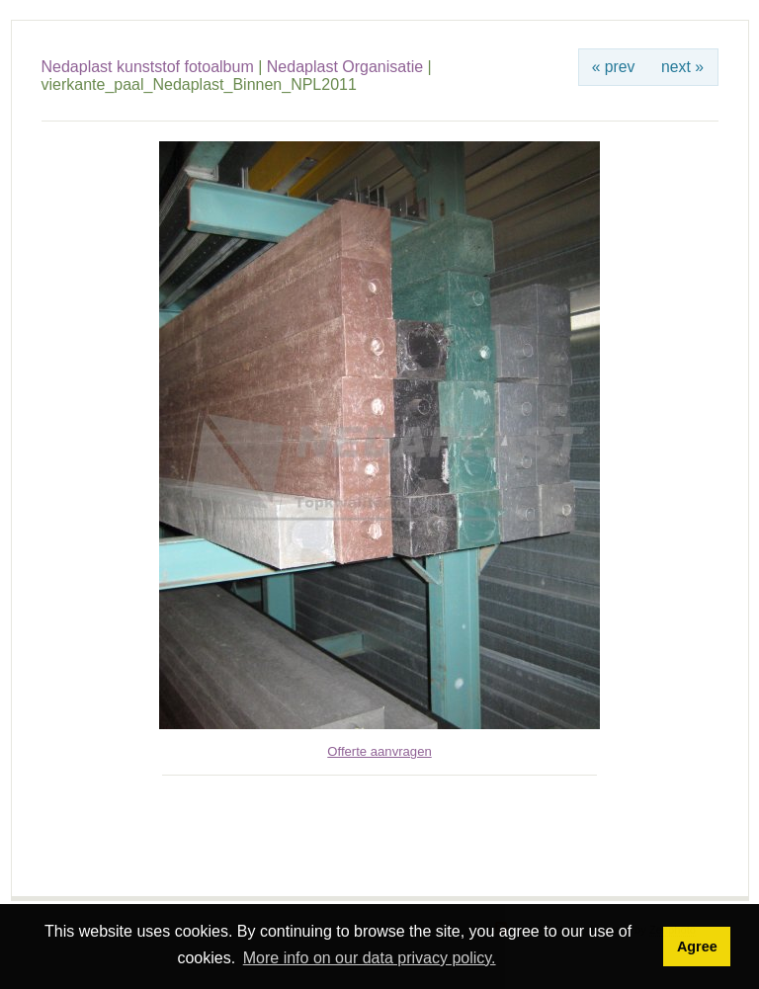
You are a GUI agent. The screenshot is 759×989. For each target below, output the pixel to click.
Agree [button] (697, 946)
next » (682, 66)
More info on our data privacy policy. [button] (369, 957)
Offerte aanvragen (379, 751)
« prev (613, 66)
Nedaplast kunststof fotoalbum (148, 66)
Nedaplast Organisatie (345, 66)
